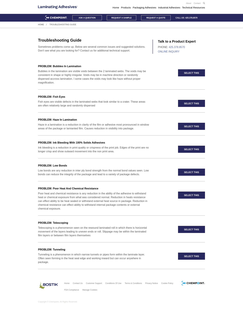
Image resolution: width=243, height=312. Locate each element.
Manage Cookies (89, 290)
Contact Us (77, 283)
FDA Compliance (71, 290)
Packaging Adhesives (144, 7)
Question (87, 18)
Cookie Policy (167, 283)
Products (126, 7)
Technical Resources (193, 7)
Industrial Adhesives (169, 7)
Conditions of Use (113, 283)
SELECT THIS (191, 73)
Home (116, 7)
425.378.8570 (191, 18)
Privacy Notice (151, 283)
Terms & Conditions (133, 283)
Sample (121, 18)
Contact (197, 3)
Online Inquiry (168, 51)
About (188, 3)
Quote (155, 18)
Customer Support (94, 283)
